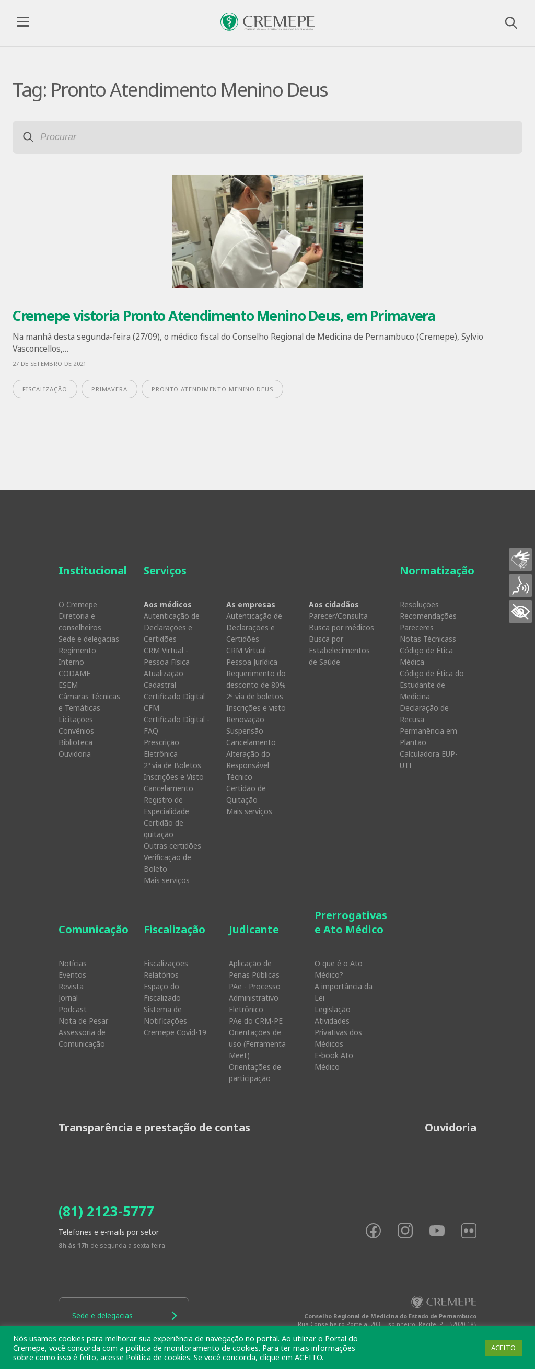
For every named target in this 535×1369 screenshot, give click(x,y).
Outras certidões (172, 846)
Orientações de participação (255, 1072)
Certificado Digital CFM (174, 702)
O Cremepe (78, 604)
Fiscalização (174, 929)
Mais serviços (167, 880)
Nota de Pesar (83, 1021)
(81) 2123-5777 (106, 1211)
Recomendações (428, 616)
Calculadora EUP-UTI (429, 759)
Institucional (93, 570)
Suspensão (244, 731)
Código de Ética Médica (426, 656)
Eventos (72, 975)
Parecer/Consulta (338, 616)
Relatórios (161, 975)
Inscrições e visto (256, 708)
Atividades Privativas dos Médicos (338, 1032)
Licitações (76, 719)
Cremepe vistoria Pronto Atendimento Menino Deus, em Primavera (224, 315)
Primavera (109, 389)
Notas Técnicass (428, 639)
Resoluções (419, 604)
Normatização (437, 570)
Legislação (333, 1009)
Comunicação (94, 929)
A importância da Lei (344, 992)
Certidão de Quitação (246, 794)
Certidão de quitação (163, 828)
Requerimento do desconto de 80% (256, 679)
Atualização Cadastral (163, 679)
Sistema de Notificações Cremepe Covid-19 (175, 1020)
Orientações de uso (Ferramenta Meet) (257, 1043)
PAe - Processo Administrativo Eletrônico (255, 997)
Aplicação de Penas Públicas (254, 969)
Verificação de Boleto (167, 863)
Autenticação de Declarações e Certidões (172, 627)
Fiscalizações (166, 963)
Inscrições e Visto (174, 777)
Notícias (73, 963)
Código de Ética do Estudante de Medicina (432, 684)
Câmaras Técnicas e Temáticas (89, 702)
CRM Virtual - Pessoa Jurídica (251, 656)
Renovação (245, 719)
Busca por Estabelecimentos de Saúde (339, 650)
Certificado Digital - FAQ (177, 725)
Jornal (68, 998)
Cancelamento (168, 788)
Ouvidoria (75, 754)
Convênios (76, 731)
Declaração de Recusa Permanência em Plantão (428, 725)
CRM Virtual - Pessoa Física (167, 656)
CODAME (74, 673)
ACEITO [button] (503, 1347)
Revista (71, 986)
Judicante (254, 929)
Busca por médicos (341, 627)
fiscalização (44, 389)
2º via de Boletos (172, 765)
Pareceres (417, 627)
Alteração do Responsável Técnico (248, 765)
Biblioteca (75, 742)
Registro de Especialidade (166, 805)
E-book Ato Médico (334, 1061)
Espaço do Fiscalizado (162, 992)
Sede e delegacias (89, 639)
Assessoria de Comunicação (82, 1038)
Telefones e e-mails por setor (109, 1232)
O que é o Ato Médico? (339, 969)
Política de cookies (158, 1357)
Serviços (165, 570)
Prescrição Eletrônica (161, 748)
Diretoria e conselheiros (80, 621)
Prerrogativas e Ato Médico (351, 922)
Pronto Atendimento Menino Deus (212, 389)
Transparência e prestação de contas (154, 1127)
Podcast (73, 1009)
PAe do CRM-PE (256, 1021)
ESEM (68, 685)
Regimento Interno (77, 656)
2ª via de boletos (254, 696)
